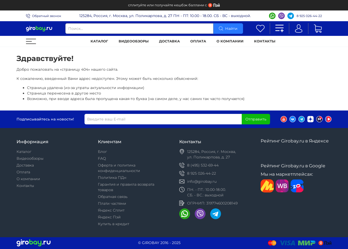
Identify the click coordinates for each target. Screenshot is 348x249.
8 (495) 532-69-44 (203, 165)
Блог (102, 151)
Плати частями (112, 203)
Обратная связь (113, 196)
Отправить (255, 119)
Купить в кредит (113, 224)
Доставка (169, 41)
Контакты (264, 41)
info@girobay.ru (202, 181)
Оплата (198, 41)
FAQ (102, 158)
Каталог (99, 41)
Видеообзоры (134, 41)
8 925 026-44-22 (309, 16)
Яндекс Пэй (109, 217)
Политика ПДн (112, 177)
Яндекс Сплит (111, 210)
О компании (230, 41)
